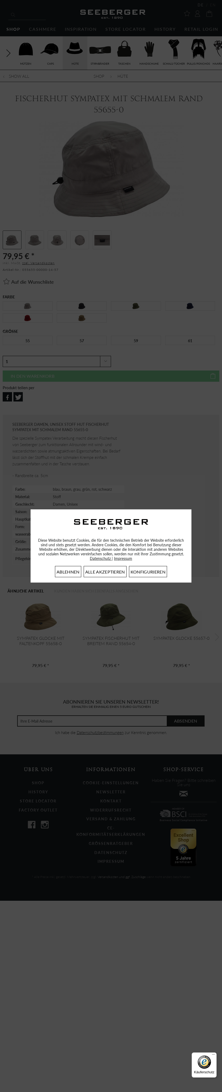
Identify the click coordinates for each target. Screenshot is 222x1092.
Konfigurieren (148, 571)
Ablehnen (68, 571)
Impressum (123, 558)
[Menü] (213, 1055)
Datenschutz (101, 558)
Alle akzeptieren (105, 571)
